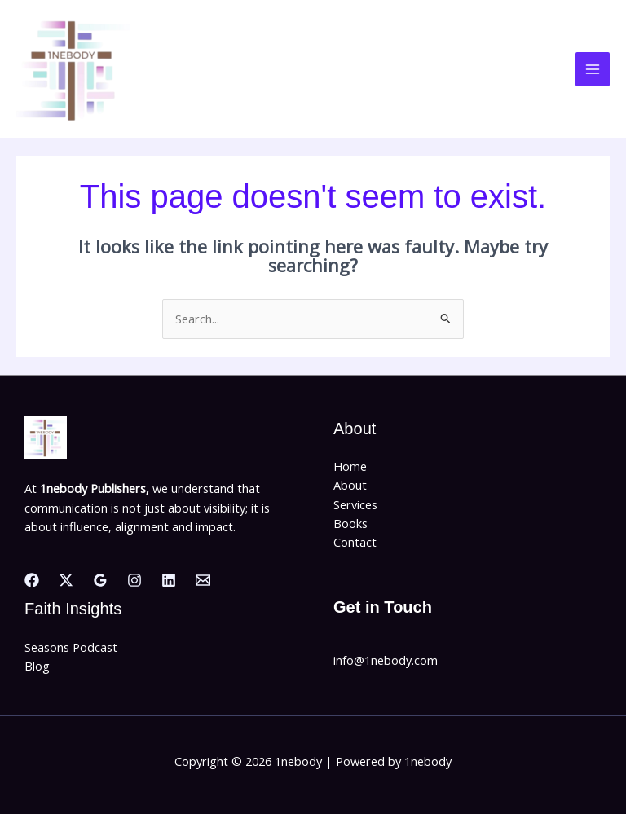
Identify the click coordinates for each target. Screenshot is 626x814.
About (350, 485)
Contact (355, 542)
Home (350, 466)
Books (350, 523)
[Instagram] (134, 580)
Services (355, 504)
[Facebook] (31, 580)
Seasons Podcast (70, 647)
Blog (37, 666)
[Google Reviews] (100, 580)
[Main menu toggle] (592, 69)
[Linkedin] (168, 580)
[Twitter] (66, 580)
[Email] (203, 580)
